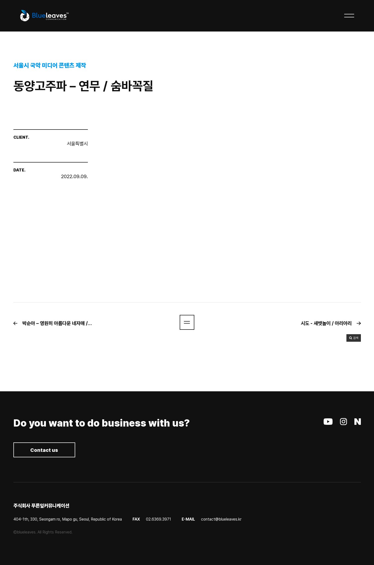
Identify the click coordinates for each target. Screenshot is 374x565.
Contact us (44, 450)
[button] (55, 323)
